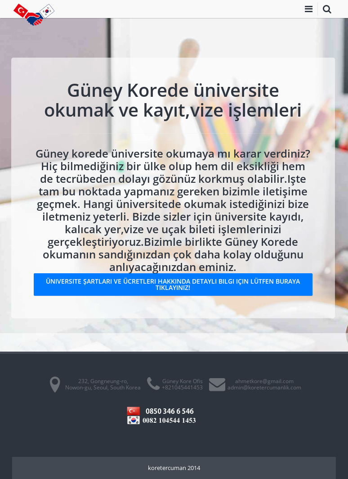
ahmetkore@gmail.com (264, 381)
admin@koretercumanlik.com (264, 387)
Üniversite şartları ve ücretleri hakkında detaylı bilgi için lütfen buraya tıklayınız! (173, 284)
